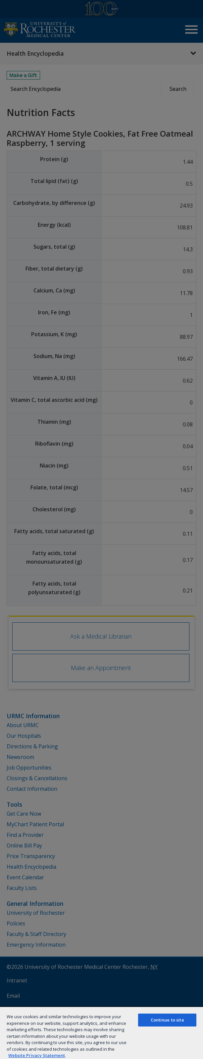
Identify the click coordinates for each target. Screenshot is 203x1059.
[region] (101, 1032)
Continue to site (167, 1020)
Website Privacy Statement (36, 1055)
